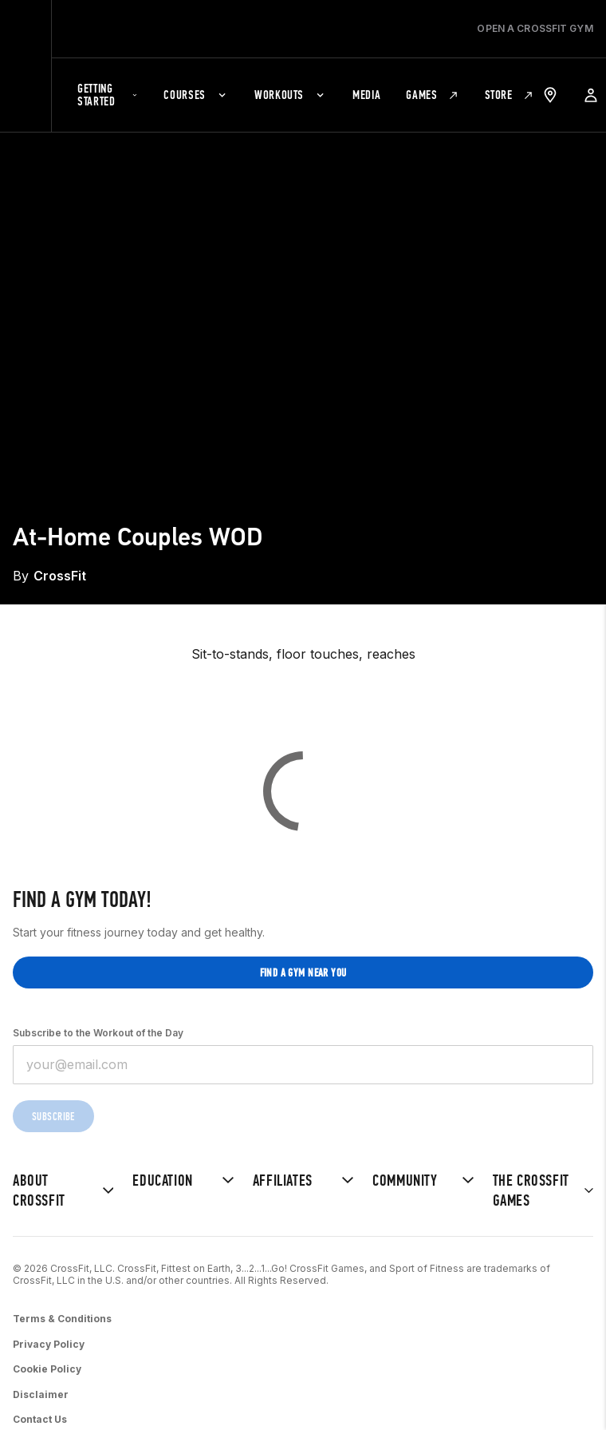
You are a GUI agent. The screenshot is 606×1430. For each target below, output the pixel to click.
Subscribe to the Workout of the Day (98, 1033)
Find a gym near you (303, 973)
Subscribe (53, 1116)
